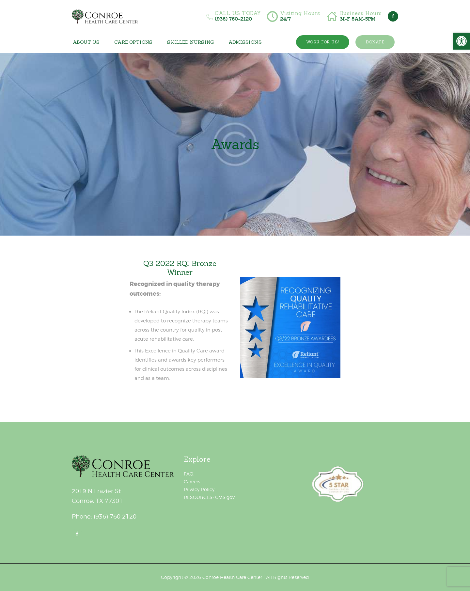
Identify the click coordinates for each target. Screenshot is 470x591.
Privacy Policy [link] (199, 489)
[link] (461, 41)
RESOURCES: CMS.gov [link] (209, 497)
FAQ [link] (189, 473)
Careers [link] (192, 481)
